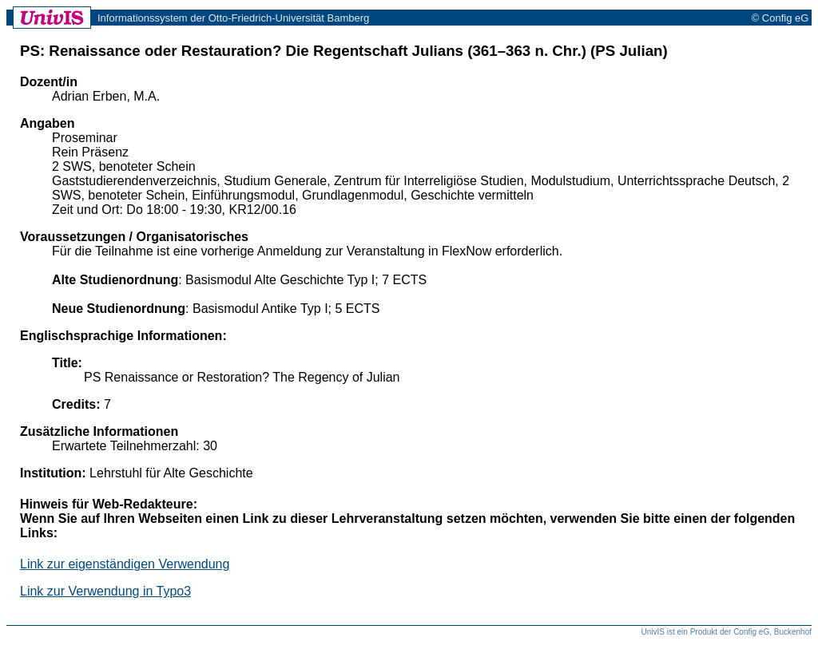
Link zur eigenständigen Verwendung (124, 564)
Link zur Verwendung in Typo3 (105, 591)
